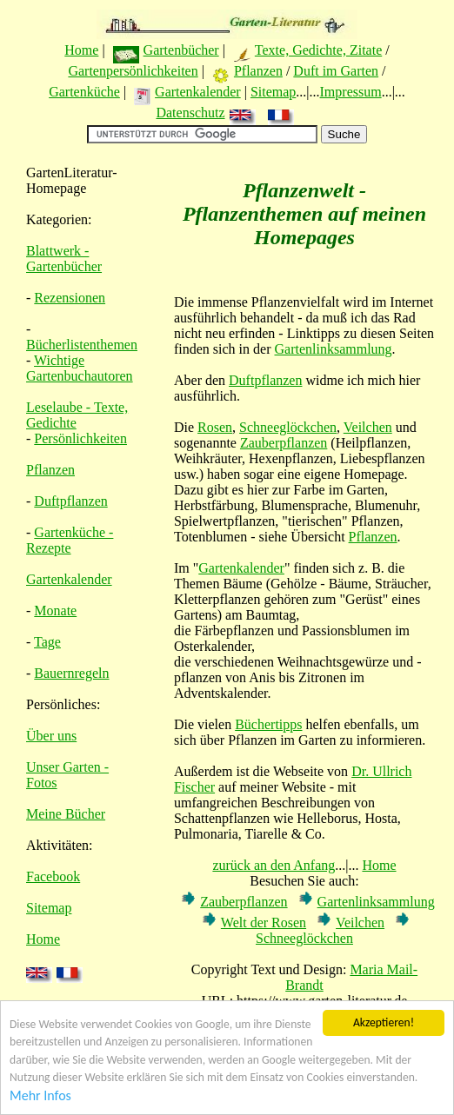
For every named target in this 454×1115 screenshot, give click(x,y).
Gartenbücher (181, 50)
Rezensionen (69, 297)
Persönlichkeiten (80, 438)
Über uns (51, 735)
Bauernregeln (71, 673)
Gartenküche (84, 91)
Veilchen (368, 427)
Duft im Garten (335, 70)
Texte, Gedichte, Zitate (318, 50)
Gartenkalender (198, 91)
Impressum (351, 91)
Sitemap (273, 91)
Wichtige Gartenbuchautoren (79, 368)
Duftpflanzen (70, 501)
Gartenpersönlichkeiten (132, 70)
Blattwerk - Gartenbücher (64, 258)
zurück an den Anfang (273, 865)
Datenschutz (190, 112)
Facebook (53, 876)
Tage (47, 641)
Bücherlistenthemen (81, 344)
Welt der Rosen (263, 922)
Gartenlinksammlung (333, 349)
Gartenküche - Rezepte (69, 540)
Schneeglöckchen (288, 427)
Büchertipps (268, 724)
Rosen (214, 427)
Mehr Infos (40, 1096)
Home (81, 50)
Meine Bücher (65, 813)
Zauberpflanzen (283, 442)
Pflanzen (258, 70)
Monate (55, 610)
